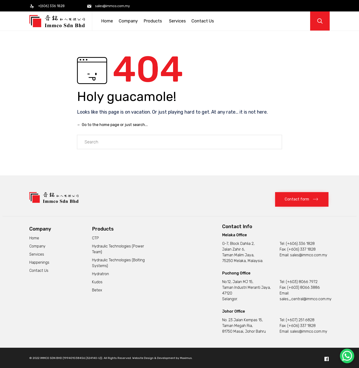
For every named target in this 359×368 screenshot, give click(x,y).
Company (128, 21)
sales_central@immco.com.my (306, 299)
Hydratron (100, 274)
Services (177, 21)
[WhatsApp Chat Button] (347, 356)
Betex (97, 290)
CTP (95, 238)
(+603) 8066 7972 (302, 281)
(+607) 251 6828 (300, 320)
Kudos (97, 282)
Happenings (39, 262)
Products (153, 21)
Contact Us (202, 21)
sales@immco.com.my (308, 255)
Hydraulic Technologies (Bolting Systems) (118, 263)
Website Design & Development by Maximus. (162, 358)
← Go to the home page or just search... (112, 124)
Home (107, 21)
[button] (301, 199)
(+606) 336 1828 (300, 243)
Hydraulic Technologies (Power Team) (118, 249)
